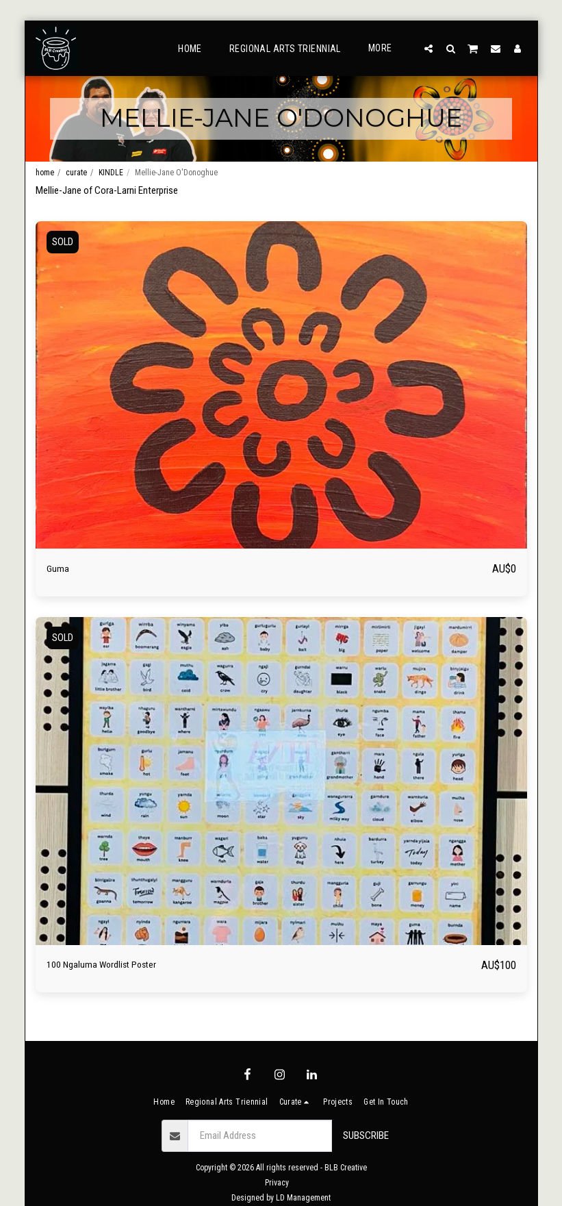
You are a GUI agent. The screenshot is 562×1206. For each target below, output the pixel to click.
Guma (60, 569)
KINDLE (111, 172)
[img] (281, 385)
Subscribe (366, 1135)
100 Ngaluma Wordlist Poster (119, 966)
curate (76, 172)
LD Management (303, 1198)
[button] (428, 48)
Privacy (277, 1183)
